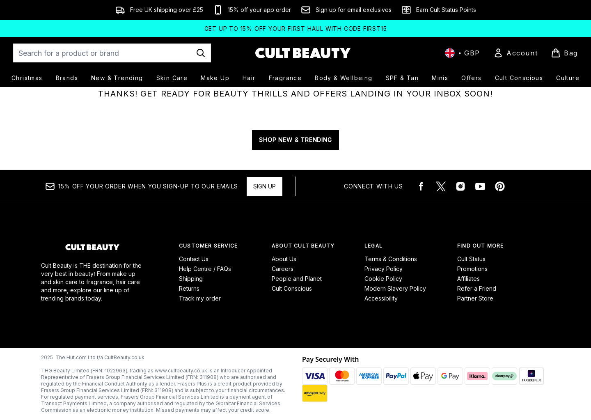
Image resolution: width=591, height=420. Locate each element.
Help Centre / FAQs (205, 268)
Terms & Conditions (390, 258)
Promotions (472, 268)
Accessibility (381, 298)
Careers (282, 268)
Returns (189, 288)
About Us (284, 258)
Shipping (191, 278)
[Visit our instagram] (460, 186)
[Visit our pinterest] (500, 186)
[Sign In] (515, 53)
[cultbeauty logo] (303, 53)
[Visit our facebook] (421, 186)
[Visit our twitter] (441, 186)
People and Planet (297, 278)
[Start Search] (201, 53)
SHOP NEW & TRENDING (295, 139)
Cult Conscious (292, 288)
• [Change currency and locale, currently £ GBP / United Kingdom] (462, 53)
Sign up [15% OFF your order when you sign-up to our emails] (264, 186)
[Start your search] (112, 53)
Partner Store (475, 298)
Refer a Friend (476, 288)
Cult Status (471, 258)
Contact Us (193, 258)
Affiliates (468, 278)
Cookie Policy (383, 278)
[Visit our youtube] (480, 186)
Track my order (200, 298)
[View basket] (564, 53)
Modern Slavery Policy (395, 288)
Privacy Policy (383, 268)
